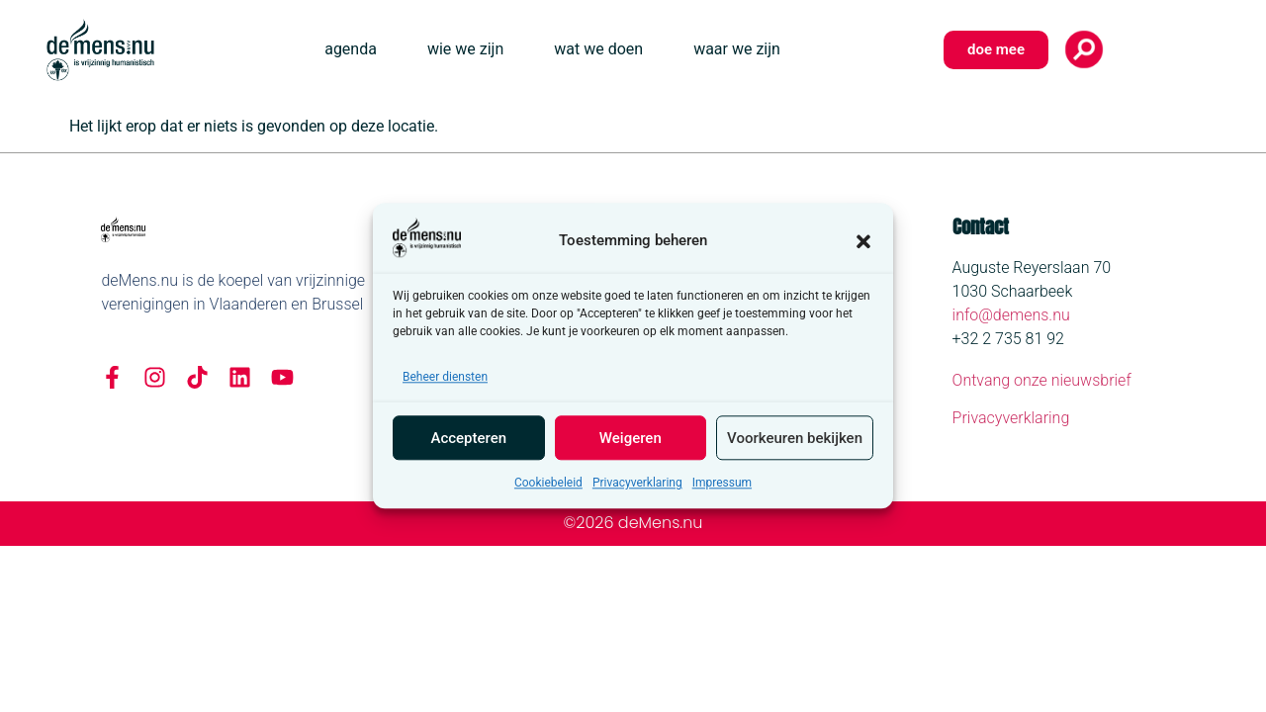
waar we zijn (736, 49)
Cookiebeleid (548, 488)
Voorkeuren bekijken (794, 444)
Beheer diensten (445, 383)
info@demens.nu (1011, 315)
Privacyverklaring (637, 488)
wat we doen (598, 49)
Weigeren (630, 444)
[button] (863, 246)
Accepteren (468, 444)
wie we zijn (465, 49)
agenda (350, 49)
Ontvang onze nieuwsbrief (1041, 380)
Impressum (722, 488)
